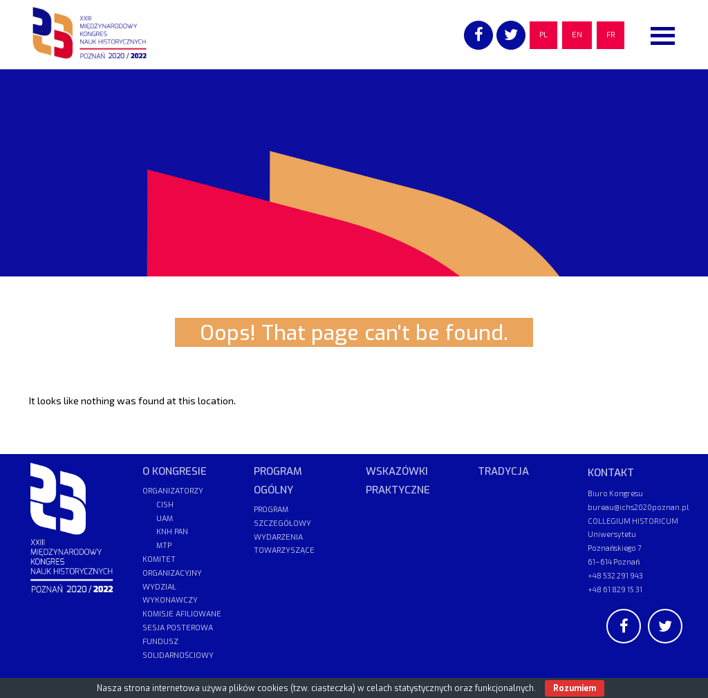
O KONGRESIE (174, 471)
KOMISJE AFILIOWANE (181, 614)
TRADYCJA (503, 471)
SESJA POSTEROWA (177, 628)
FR (610, 35)
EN (577, 35)
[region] (354, 172)
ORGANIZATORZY (172, 491)
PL (543, 35)
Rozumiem (574, 688)
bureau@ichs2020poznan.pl (638, 506)
